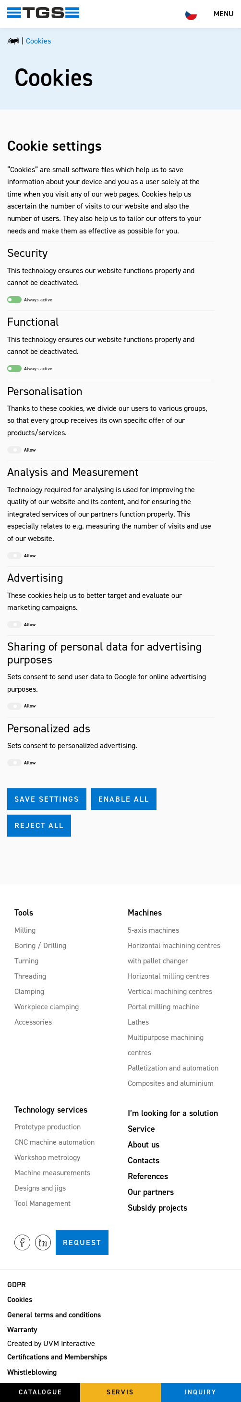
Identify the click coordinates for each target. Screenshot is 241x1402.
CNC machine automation (54, 1142)
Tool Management (42, 1203)
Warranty (22, 1330)
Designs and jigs (40, 1188)
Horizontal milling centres (168, 976)
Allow (21, 449)
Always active (29, 299)
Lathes (138, 1022)
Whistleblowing (32, 1372)
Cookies (19, 1299)
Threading (30, 976)
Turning (26, 961)
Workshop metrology (47, 1157)
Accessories (33, 1022)
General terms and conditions (54, 1315)
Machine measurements (52, 1173)
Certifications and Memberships (57, 1357)
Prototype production (47, 1127)
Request (82, 1242)
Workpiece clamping (46, 1007)
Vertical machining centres (170, 991)
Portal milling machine (163, 1007)
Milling (25, 930)
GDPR (16, 1285)
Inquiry (201, 1392)
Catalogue (40, 1392)
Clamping (29, 991)
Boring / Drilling (40, 945)
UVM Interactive (69, 1343)
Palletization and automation (173, 1068)
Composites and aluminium (171, 1083)
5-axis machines (153, 930)
